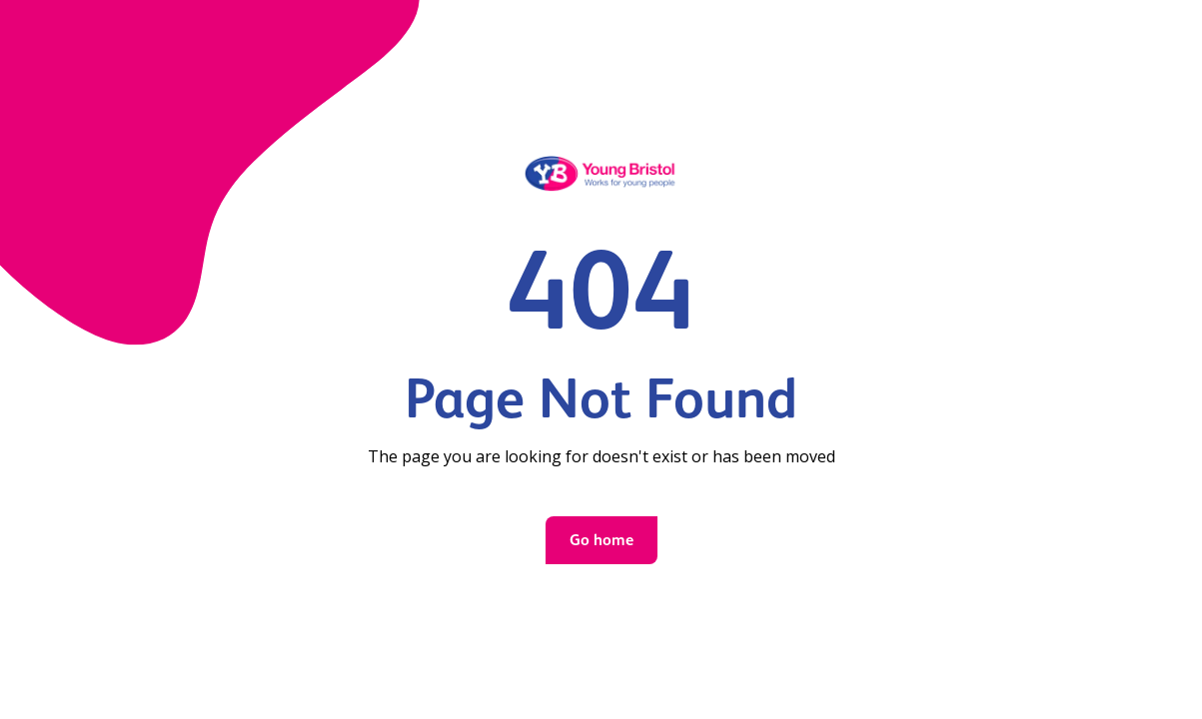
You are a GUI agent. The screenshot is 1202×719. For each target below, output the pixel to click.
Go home (601, 539)
